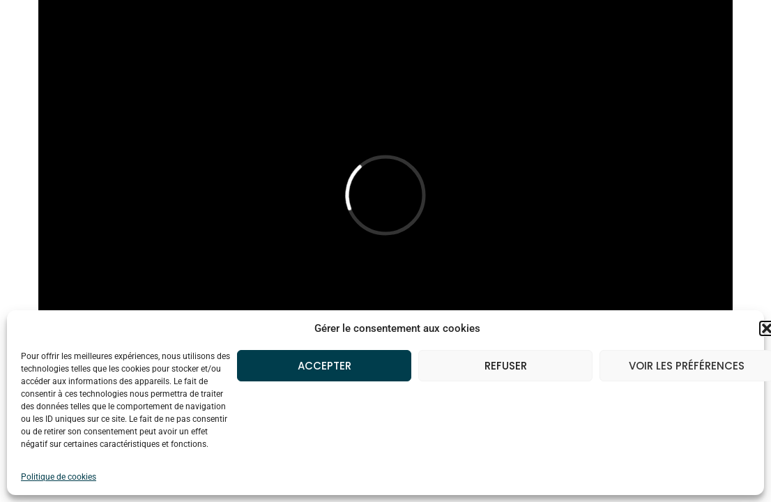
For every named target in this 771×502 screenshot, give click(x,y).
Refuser (505, 365)
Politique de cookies (58, 477)
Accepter (324, 365)
